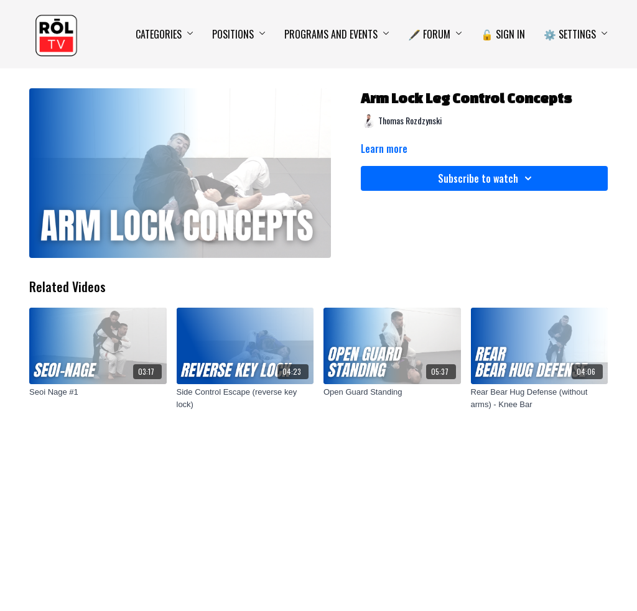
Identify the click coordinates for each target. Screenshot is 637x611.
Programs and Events (336, 34)
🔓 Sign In (503, 34)
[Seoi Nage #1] (98, 392)
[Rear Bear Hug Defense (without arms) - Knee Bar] (539, 398)
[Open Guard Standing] (392, 392)
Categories (164, 34)
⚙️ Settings (576, 34)
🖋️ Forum (435, 34)
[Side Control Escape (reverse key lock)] (245, 398)
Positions (239, 34)
